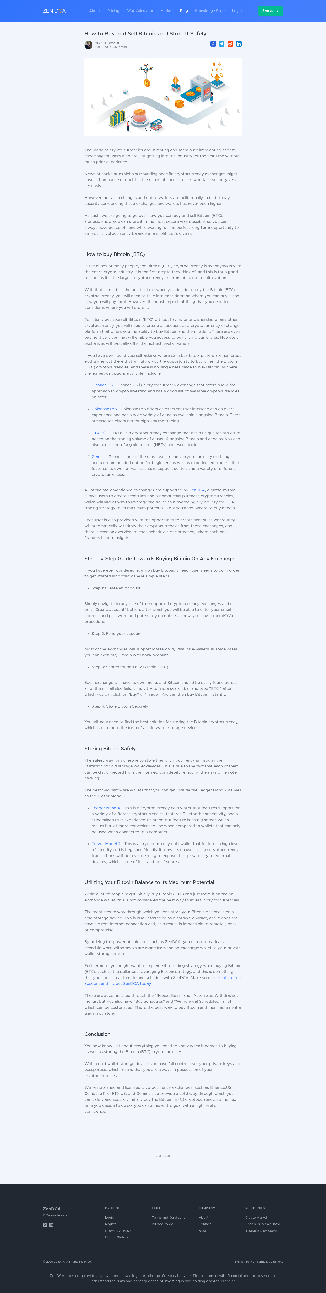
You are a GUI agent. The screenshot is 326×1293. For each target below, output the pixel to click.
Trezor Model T (106, 844)
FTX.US (99, 433)
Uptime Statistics (118, 1237)
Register (111, 1224)
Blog (184, 11)
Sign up (270, 11)
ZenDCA (197, 490)
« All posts (163, 1155)
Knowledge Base (210, 11)
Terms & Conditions (270, 1261)
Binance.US (102, 385)
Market (167, 11)
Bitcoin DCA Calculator (262, 1224)
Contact (205, 1224)
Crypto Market (256, 1217)
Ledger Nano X (106, 808)
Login (237, 11)
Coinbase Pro (104, 409)
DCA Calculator (140, 11)
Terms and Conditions (168, 1217)
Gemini (98, 457)
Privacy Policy (162, 1224)
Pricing (113, 11)
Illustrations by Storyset (262, 1230)
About (94, 11)
